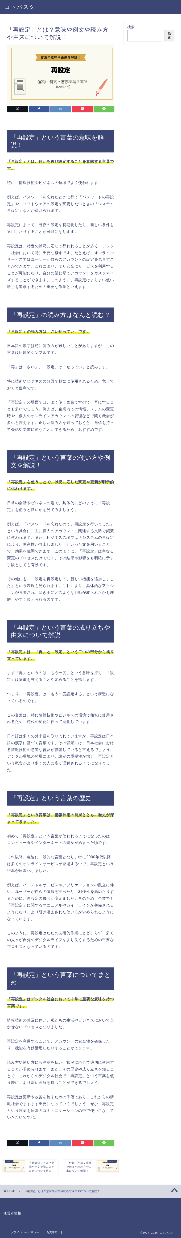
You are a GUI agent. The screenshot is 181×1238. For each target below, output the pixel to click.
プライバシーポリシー (25, 1232)
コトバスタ (20, 7)
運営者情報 (12, 1213)
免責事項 (52, 1232)
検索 (131, 27)
